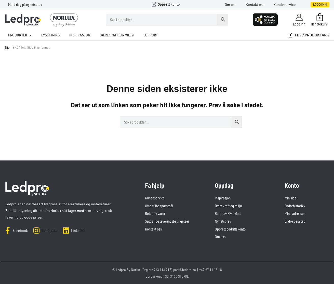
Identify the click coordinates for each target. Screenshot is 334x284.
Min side (290, 198)
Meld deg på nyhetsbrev (22, 4)
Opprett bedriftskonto (230, 228)
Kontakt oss (259, 4)
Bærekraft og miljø (111, 35)
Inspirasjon (74, 35)
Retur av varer (155, 213)
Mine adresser (295, 213)
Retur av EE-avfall (228, 213)
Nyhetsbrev (223, 221)
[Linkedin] (73, 230)
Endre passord (295, 221)
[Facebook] (16, 230)
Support (144, 35)
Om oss (236, 4)
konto (175, 4)
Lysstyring (46, 35)
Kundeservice (287, 4)
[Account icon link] (299, 19)
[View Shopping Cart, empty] (319, 19)
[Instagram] (45, 230)
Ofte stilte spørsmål (159, 205)
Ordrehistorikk (295, 205)
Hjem (8, 47)
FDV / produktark (308, 35)
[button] (314, 4)
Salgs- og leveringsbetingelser (167, 221)
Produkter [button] (17, 35)
